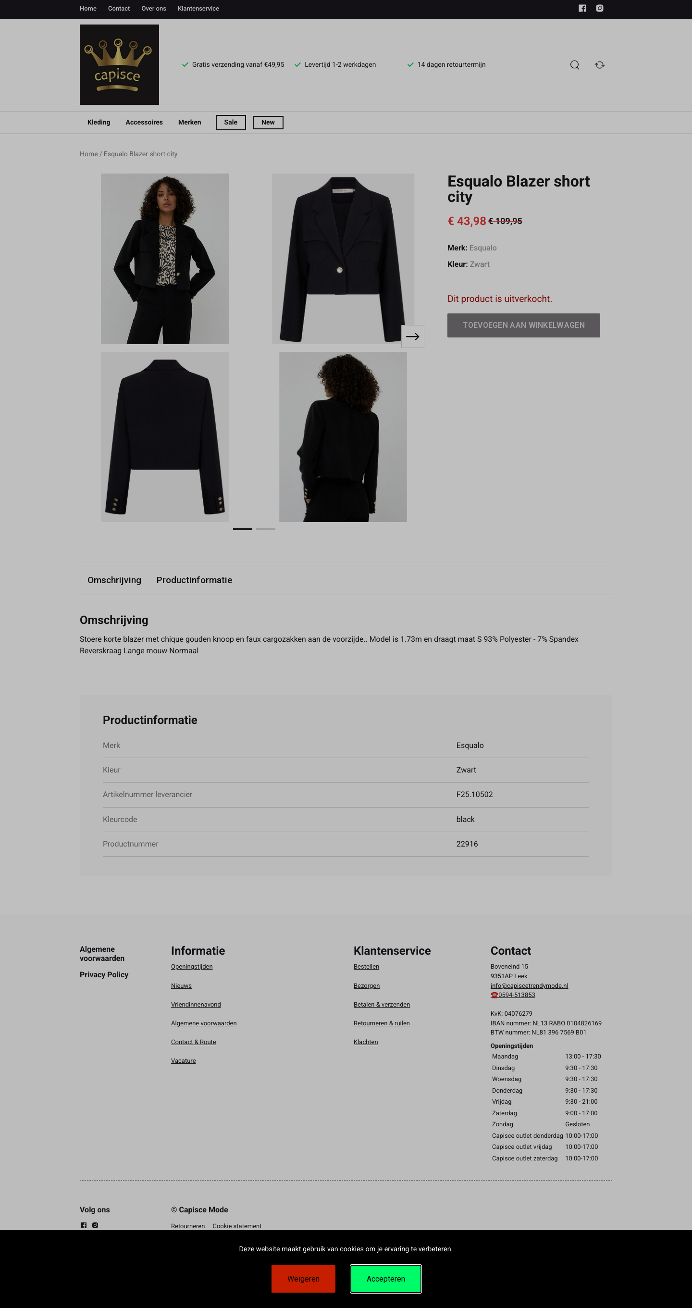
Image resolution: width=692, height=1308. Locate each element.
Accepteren (386, 1278)
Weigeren (303, 1278)
